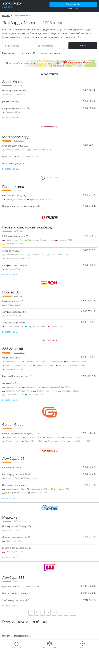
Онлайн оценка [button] (49, 648)
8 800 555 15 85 (89, 300)
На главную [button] (16, 648)
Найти (83, 45)
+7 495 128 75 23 (89, 235)
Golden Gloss (12, 424)
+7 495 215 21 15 (89, 195)
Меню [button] (82, 648)
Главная (6, 15)
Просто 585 (11, 292)
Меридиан (10, 517)
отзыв (19, 231)
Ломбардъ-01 (13, 458)
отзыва (19, 141)
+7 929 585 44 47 (89, 433)
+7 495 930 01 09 (89, 536)
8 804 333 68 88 (89, 586)
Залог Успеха (13, 82)
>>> (73, 612)
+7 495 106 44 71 (89, 90)
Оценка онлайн (73, 4)
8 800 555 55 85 (89, 357)
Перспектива (13, 186)
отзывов (19, 85)
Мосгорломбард (15, 137)
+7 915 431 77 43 (89, 600)
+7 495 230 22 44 (89, 467)
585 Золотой (12, 349)
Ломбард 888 (13, 577)
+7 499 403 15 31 (89, 145)
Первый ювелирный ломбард (27, 227)
